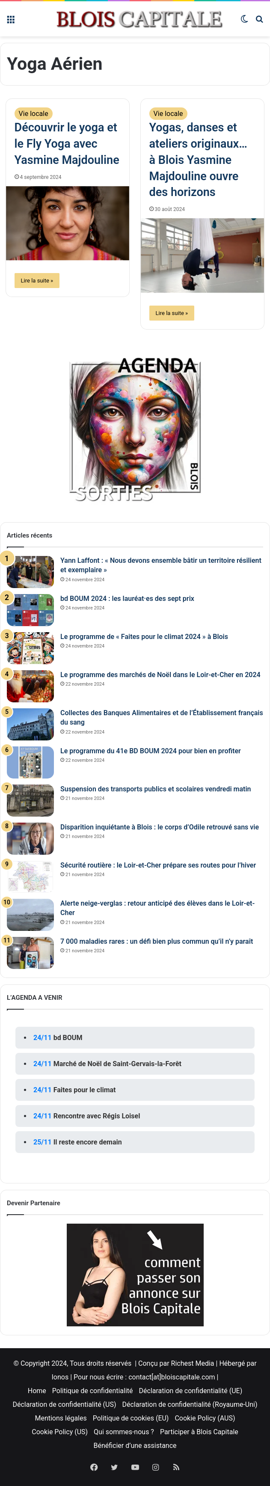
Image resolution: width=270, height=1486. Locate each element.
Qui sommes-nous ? (124, 1432)
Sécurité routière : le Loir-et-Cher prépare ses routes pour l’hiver (158, 865)
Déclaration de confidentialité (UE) (191, 1391)
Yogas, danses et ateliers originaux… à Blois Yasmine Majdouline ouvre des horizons (198, 160)
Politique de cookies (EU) (131, 1418)
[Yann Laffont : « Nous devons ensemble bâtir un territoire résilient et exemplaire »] (30, 572)
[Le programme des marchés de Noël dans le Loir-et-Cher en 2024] (30, 686)
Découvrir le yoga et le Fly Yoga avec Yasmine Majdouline (67, 144)
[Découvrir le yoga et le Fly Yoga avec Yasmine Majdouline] (68, 223)
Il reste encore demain (87, 1142)
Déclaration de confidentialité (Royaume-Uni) (189, 1404)
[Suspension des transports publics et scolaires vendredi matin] (30, 801)
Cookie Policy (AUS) (205, 1418)
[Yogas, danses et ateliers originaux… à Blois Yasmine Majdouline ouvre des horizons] (202, 255)
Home (37, 1391)
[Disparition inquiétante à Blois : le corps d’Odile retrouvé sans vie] (30, 839)
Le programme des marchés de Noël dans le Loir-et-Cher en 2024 (160, 675)
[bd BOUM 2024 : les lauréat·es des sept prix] (30, 610)
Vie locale (33, 114)
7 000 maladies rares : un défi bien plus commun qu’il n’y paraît (156, 941)
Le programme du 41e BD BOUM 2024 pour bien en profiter (150, 751)
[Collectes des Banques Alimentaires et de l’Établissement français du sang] (30, 724)
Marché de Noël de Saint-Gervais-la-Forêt (117, 1064)
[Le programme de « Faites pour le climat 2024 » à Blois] (30, 648)
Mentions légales (60, 1418)
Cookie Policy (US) (60, 1432)
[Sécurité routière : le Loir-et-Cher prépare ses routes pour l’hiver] (30, 877)
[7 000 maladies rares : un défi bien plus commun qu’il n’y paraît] (30, 953)
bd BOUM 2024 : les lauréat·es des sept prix (127, 598)
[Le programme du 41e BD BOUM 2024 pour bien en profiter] (30, 762)
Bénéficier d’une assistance (134, 1445)
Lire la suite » (37, 280)
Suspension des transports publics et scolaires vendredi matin (155, 789)
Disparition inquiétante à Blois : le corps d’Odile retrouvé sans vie (159, 827)
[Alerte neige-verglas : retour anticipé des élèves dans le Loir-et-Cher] (30, 915)
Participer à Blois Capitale (199, 1432)
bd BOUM (68, 1038)
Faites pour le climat (84, 1090)
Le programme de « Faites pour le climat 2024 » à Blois (144, 637)
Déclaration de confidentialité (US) (64, 1404)
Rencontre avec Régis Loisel (96, 1116)
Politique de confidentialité (92, 1391)
